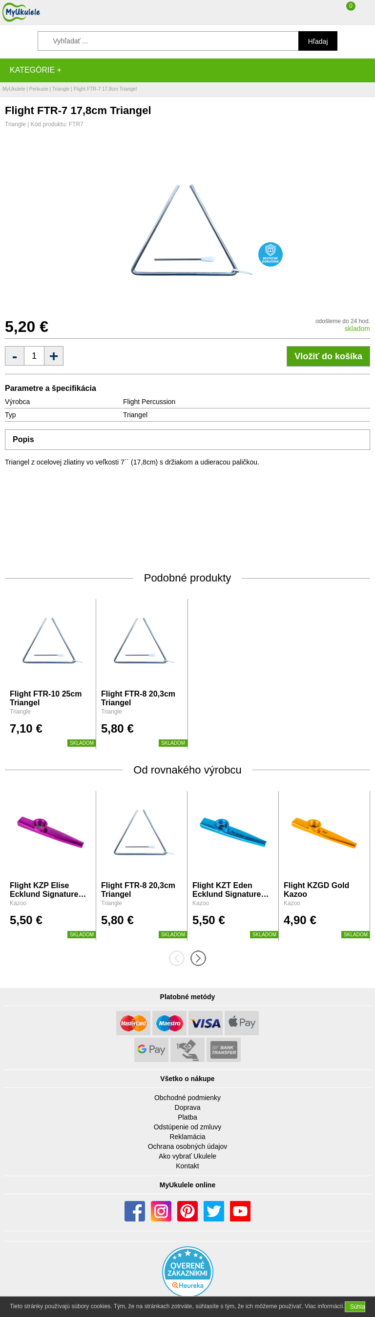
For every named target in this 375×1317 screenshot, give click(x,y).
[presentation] (180, 958)
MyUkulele (13, 89)
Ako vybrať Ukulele (187, 1156)
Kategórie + (36, 70)
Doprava (188, 1107)
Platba (187, 1117)
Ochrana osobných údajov (188, 1146)
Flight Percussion (149, 402)
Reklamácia (187, 1137)
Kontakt (187, 1166)
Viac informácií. (325, 1306)
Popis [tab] (23, 439)
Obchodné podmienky (187, 1098)
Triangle (61, 89)
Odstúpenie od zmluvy (188, 1127)
